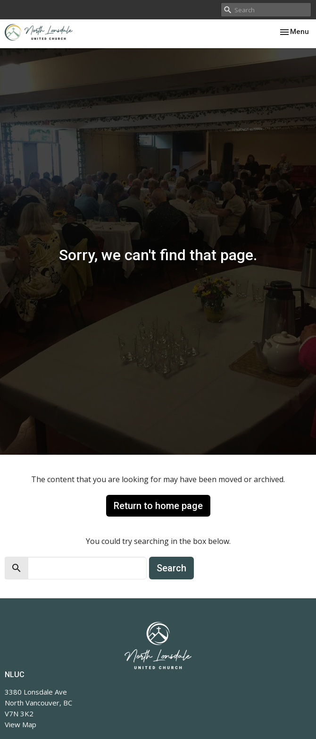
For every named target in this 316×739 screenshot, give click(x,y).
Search (171, 568)
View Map (20, 724)
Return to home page (158, 505)
